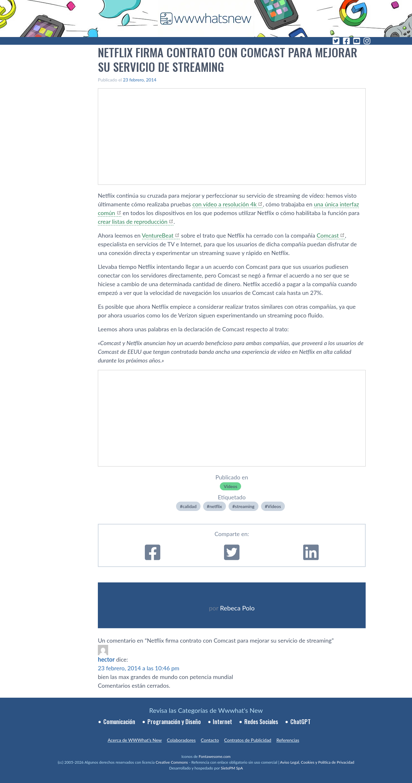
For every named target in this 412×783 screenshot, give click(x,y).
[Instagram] (367, 41)
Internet (222, 721)
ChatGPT (300, 721)
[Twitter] (336, 41)
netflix (216, 506)
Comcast (328, 235)
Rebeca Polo (237, 608)
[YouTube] (356, 41)
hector (106, 659)
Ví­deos (230, 486)
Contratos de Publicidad (247, 740)
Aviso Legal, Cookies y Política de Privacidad (317, 762)
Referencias (287, 740)
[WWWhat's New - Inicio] (206, 18)
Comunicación (119, 721)
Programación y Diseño (174, 721)
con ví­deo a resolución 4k (224, 204)
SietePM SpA (232, 768)
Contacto (210, 740)
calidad (189, 506)
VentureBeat (157, 235)
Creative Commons (172, 762)
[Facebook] (346, 41)
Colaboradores (181, 740)
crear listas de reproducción (132, 221)
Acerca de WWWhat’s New (135, 740)
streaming (245, 506)
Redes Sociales (261, 721)
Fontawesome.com (214, 756)
